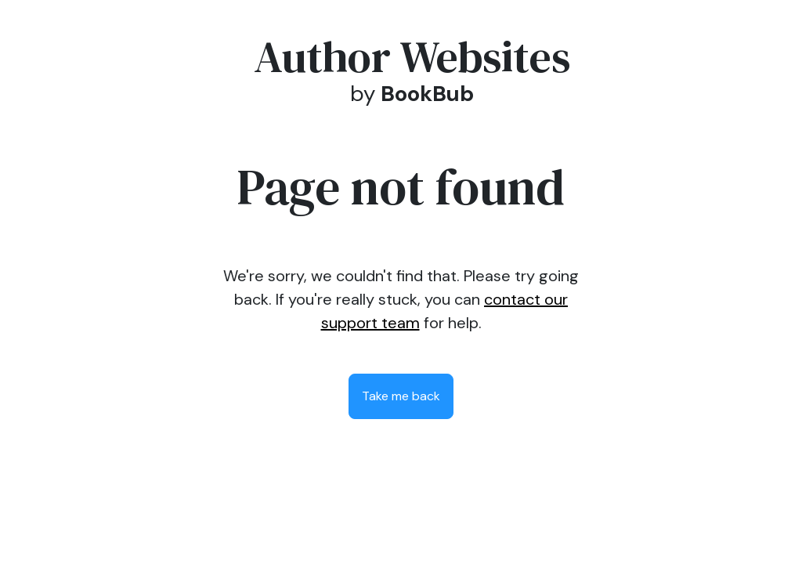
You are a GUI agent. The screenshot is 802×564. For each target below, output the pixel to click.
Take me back (401, 396)
